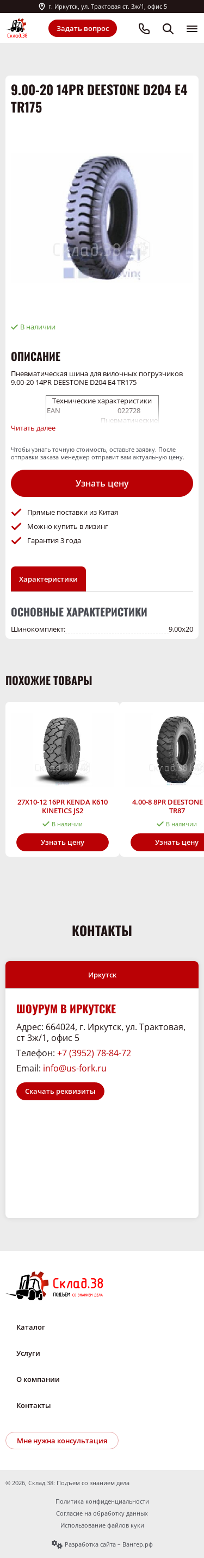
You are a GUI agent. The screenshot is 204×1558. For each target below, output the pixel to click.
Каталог (30, 1327)
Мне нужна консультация (62, 1440)
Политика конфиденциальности (102, 1501)
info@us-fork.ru (75, 1068)
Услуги (28, 1353)
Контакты (33, 1405)
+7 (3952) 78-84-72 (94, 1053)
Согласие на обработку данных (102, 1513)
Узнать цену (102, 483)
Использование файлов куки (102, 1525)
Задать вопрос (83, 28)
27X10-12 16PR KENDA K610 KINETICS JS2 (62, 806)
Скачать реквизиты (60, 1091)
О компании (38, 1379)
